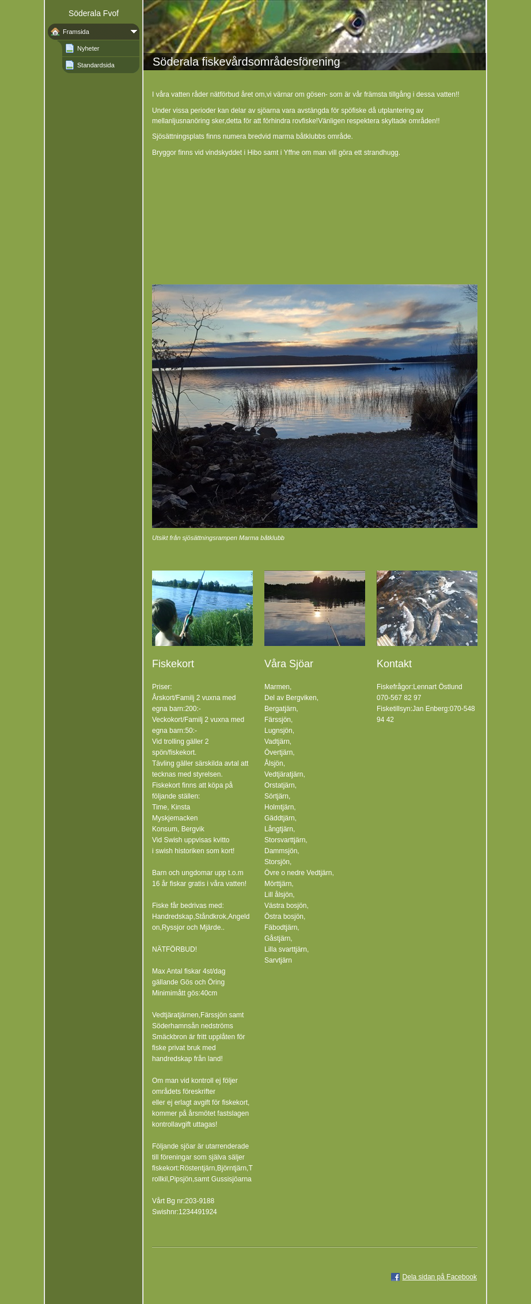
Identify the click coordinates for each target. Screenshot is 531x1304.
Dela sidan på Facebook (440, 1277)
